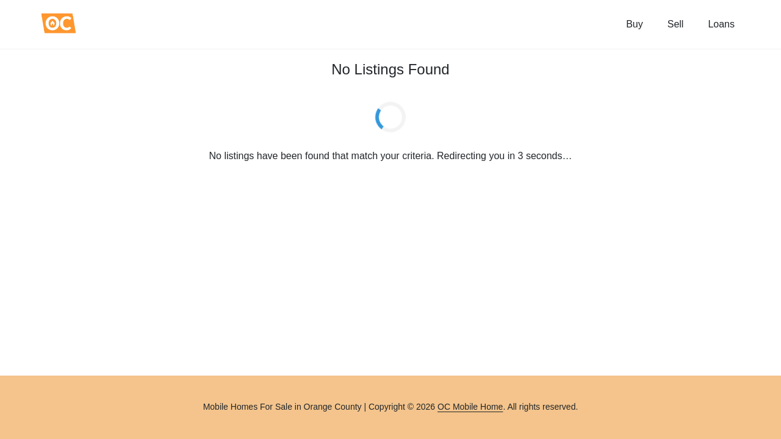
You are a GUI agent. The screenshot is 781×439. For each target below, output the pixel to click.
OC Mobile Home (470, 407)
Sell (676, 24)
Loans (721, 24)
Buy (634, 24)
